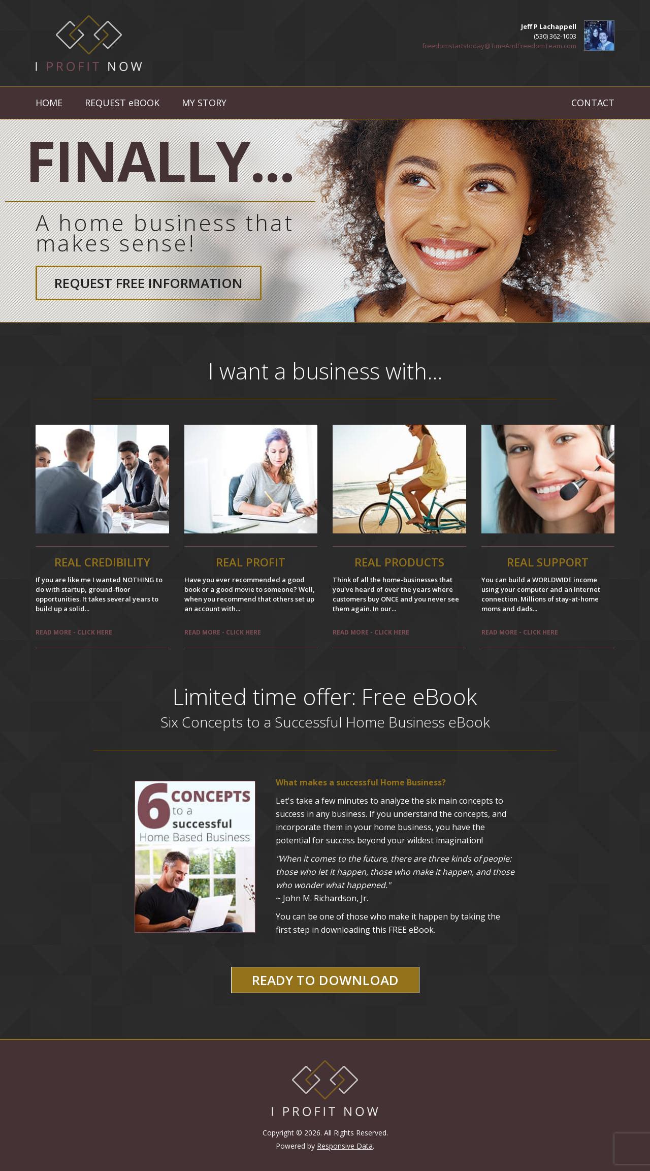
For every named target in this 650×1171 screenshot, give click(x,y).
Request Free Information (148, 283)
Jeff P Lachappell (548, 26)
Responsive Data (345, 1146)
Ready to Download (325, 980)
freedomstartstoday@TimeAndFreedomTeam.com (499, 45)
